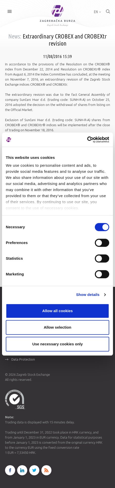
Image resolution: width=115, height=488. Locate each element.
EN (97, 11)
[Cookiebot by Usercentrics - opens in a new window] (87, 139)
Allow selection (57, 327)
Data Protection (23, 359)
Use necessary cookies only (57, 344)
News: (14, 36)
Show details (88, 294)
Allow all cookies (57, 311)
